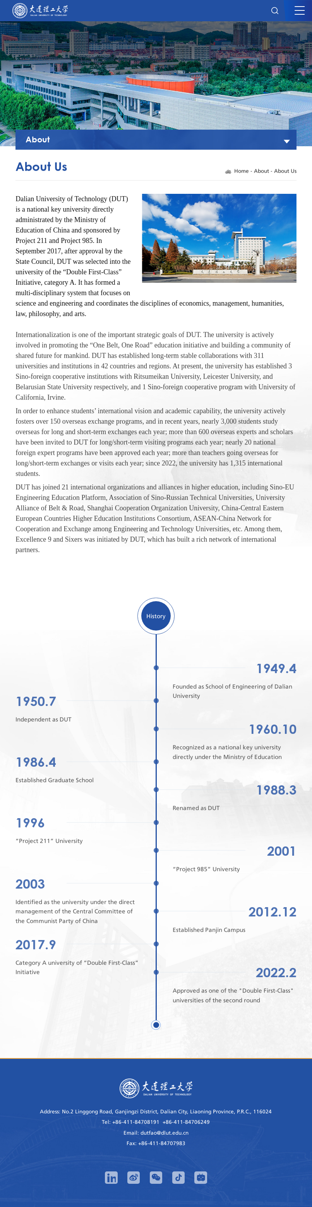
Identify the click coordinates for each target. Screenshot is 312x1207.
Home (241, 171)
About (261, 171)
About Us (285, 171)
